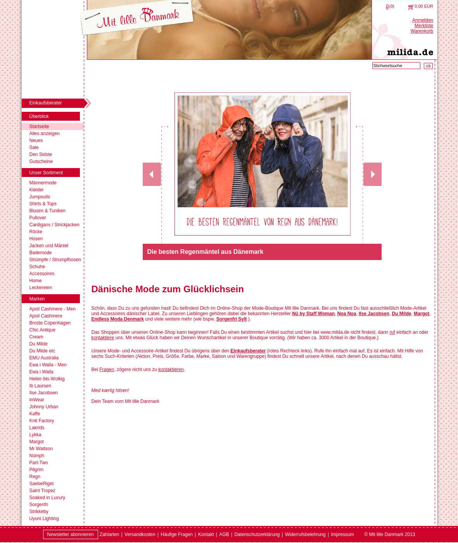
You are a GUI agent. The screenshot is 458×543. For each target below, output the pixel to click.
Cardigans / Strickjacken (54, 224)
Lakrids (37, 427)
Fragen (106, 369)
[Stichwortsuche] (396, 65)
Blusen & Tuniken (47, 210)
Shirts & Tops (43, 203)
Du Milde (38, 344)
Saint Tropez (42, 490)
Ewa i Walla (41, 372)
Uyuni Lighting (44, 518)
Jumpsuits (39, 197)
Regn (35, 476)
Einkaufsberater (248, 351)
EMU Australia (44, 358)
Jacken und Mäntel (49, 245)
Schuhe (37, 266)
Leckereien (40, 287)
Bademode (40, 252)
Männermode (43, 183)
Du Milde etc (42, 351)
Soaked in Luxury (47, 497)
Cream (36, 337)
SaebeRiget (41, 483)
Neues (36, 140)
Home (35, 280)
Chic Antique (42, 330)
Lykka (35, 434)
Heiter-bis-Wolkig (47, 379)
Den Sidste (40, 154)
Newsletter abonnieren (70, 534)
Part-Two (38, 462)
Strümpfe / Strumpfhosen (55, 259)
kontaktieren (170, 369)
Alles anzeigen (44, 133)
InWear (36, 399)
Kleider (36, 190)
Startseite (39, 126)
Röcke (36, 231)
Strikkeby (38, 511)
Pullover (37, 217)
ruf (392, 332)
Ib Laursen (40, 386)
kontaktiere (103, 337)
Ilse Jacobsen (43, 393)
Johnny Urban (44, 406)
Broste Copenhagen (50, 323)
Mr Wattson (41, 448)
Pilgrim (36, 469)
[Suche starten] (428, 66)
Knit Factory (41, 420)
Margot (36, 441)
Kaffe (34, 413)
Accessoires (42, 273)
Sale (34, 147)
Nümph (37, 455)
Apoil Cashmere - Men (52, 309)
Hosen (36, 238)
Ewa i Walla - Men (48, 365)
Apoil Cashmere (45, 316)
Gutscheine (41, 161)
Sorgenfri (38, 504)
